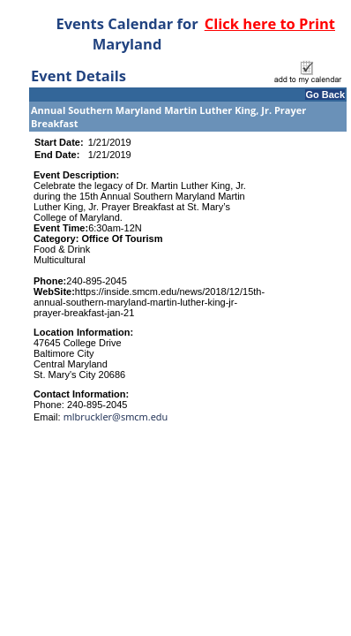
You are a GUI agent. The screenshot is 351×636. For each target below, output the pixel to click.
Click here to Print (270, 23)
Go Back (325, 94)
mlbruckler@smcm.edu (115, 416)
